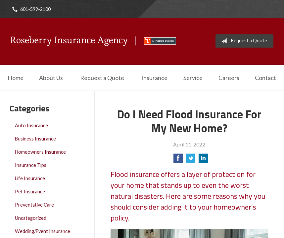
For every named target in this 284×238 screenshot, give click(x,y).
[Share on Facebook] (178, 160)
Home (16, 77)
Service (193, 77)
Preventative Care (34, 205)
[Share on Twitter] (190, 160)
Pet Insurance (30, 191)
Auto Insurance (31, 125)
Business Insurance (35, 138)
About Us (51, 77)
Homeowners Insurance (40, 152)
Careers (228, 77)
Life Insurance (30, 178)
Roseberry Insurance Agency (93, 41)
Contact (265, 77)
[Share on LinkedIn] (203, 160)
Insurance (154, 77)
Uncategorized (30, 218)
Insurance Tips (30, 165)
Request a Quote (242, 41)
